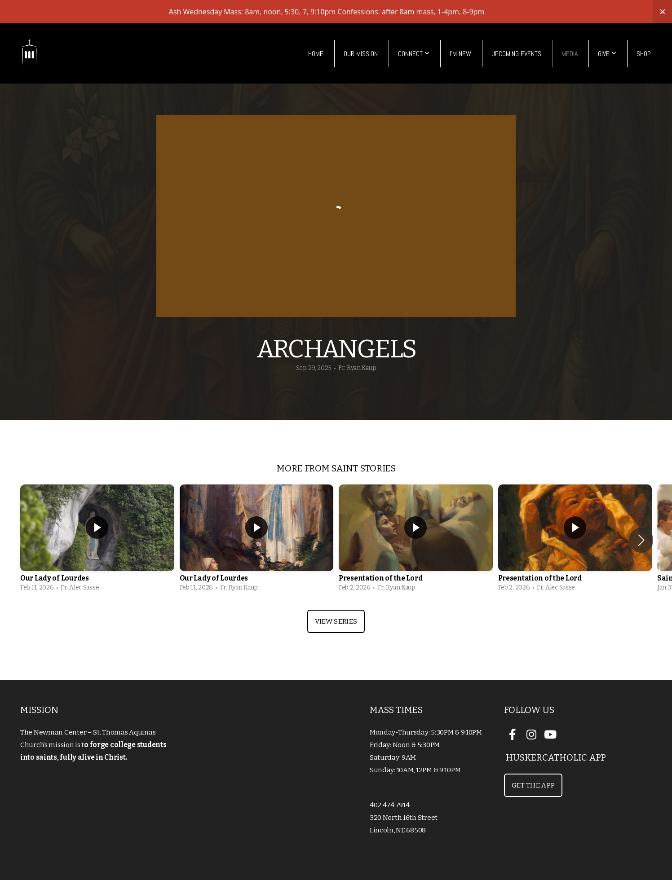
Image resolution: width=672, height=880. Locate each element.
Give (607, 53)
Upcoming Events (516, 53)
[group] (97, 540)
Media (569, 53)
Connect (413, 53)
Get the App (533, 785)
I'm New (460, 53)
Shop (644, 53)
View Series (336, 621)
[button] (641, 540)
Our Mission (361, 53)
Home (315, 53)
